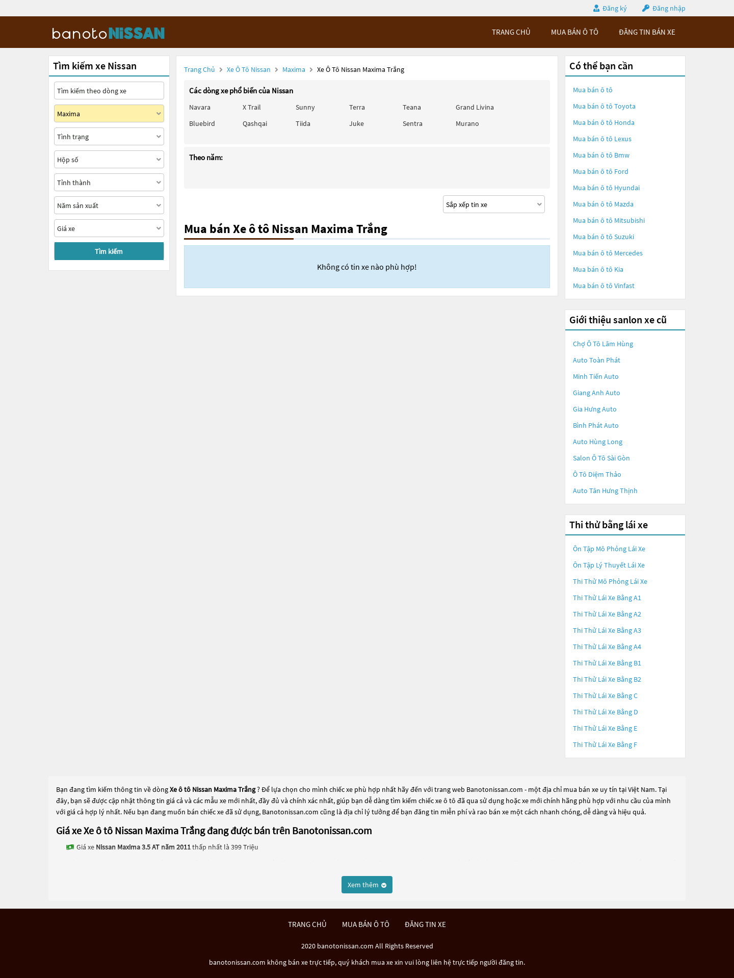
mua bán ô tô (574, 32)
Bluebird (202, 123)
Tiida (303, 123)
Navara (200, 107)
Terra (357, 107)
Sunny (305, 107)
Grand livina (475, 107)
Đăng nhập (669, 8)
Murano (467, 123)
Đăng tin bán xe (647, 32)
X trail (252, 107)
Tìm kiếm (109, 251)
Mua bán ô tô (593, 89)
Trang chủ (199, 69)
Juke (356, 123)
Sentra (413, 123)
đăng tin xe (425, 924)
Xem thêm (367, 884)
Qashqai (255, 123)
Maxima (294, 69)
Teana (412, 107)
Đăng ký (614, 8)
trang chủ (511, 32)
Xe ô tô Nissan (249, 69)
